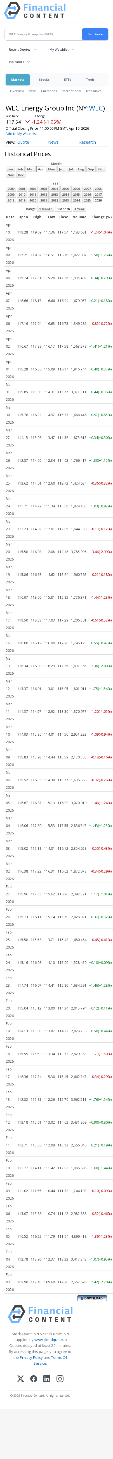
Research (87, 142)
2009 (11, 194)
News (33, 91)
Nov (11, 175)
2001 (21, 188)
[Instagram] (60, 1379)
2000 (11, 188)
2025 (87, 200)
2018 (11, 200)
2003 (43, 188)
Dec (21, 175)
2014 (65, 194)
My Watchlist (59, 49)
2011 (32, 194)
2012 (43, 194)
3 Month (63, 209)
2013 (54, 194)
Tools (90, 79)
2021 (43, 200)
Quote (23, 142)
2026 (98, 200)
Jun (62, 169)
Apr (41, 169)
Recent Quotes (19, 49)
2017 (98, 194)
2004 (54, 188)
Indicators (16, 62)
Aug (80, 169)
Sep (91, 169)
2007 (87, 188)
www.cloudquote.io (50, 1339)
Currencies (49, 91)
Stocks (44, 79)
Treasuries (94, 91)
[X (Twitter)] (20, 1379)
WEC (96, 107)
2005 (65, 188)
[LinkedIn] (47, 1379)
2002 (32, 188)
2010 (21, 194)
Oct (101, 169)
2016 (87, 194)
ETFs (67, 79)
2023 (65, 200)
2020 (32, 200)
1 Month (46, 209)
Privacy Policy (31, 1357)
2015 (76, 194)
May (51, 169)
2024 (76, 200)
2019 (21, 200)
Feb (20, 169)
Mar (30, 169)
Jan (10, 169)
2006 (76, 188)
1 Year (79, 209)
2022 (54, 200)
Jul (71, 169)
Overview (17, 91)
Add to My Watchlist (21, 133)
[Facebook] (33, 1379)
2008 (98, 188)
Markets (17, 79)
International (71, 91)
